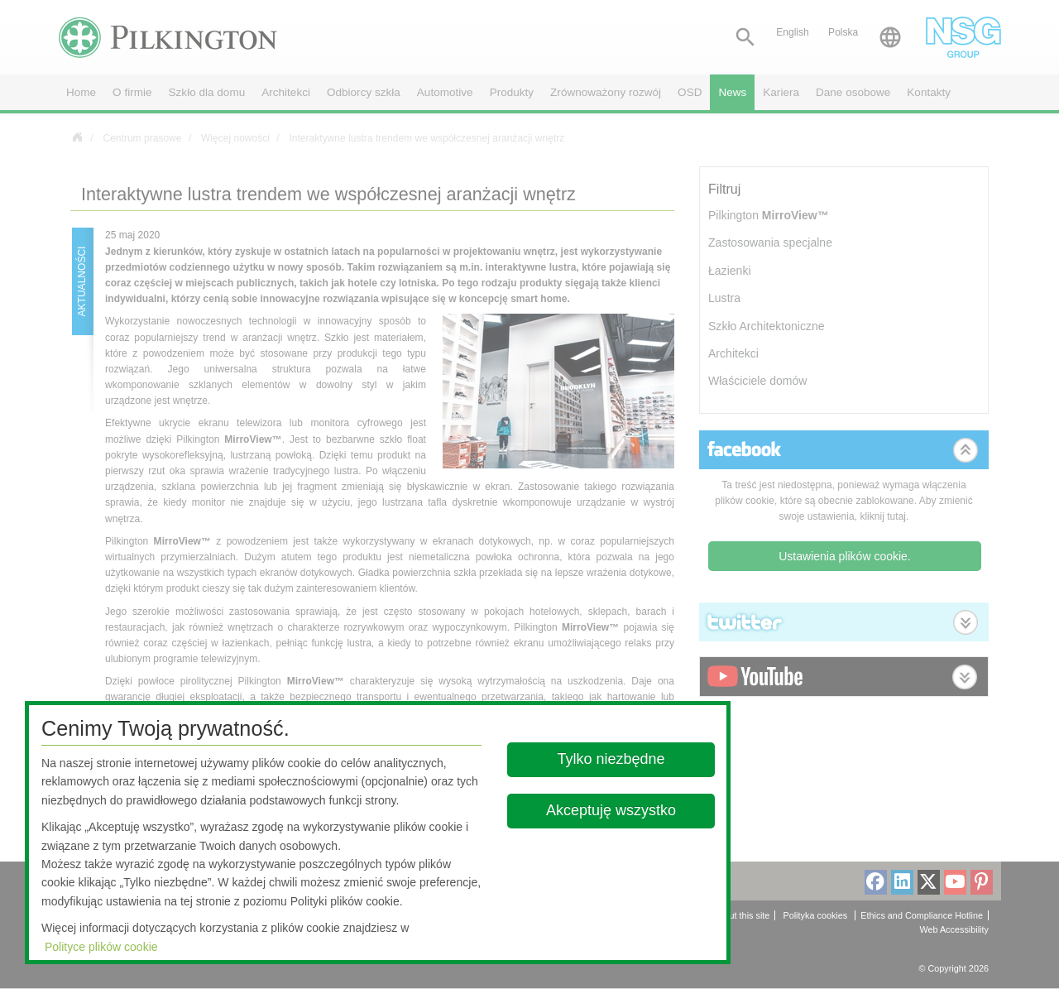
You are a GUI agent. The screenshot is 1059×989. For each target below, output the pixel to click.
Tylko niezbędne (611, 759)
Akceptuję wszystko (611, 810)
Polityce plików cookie (101, 946)
